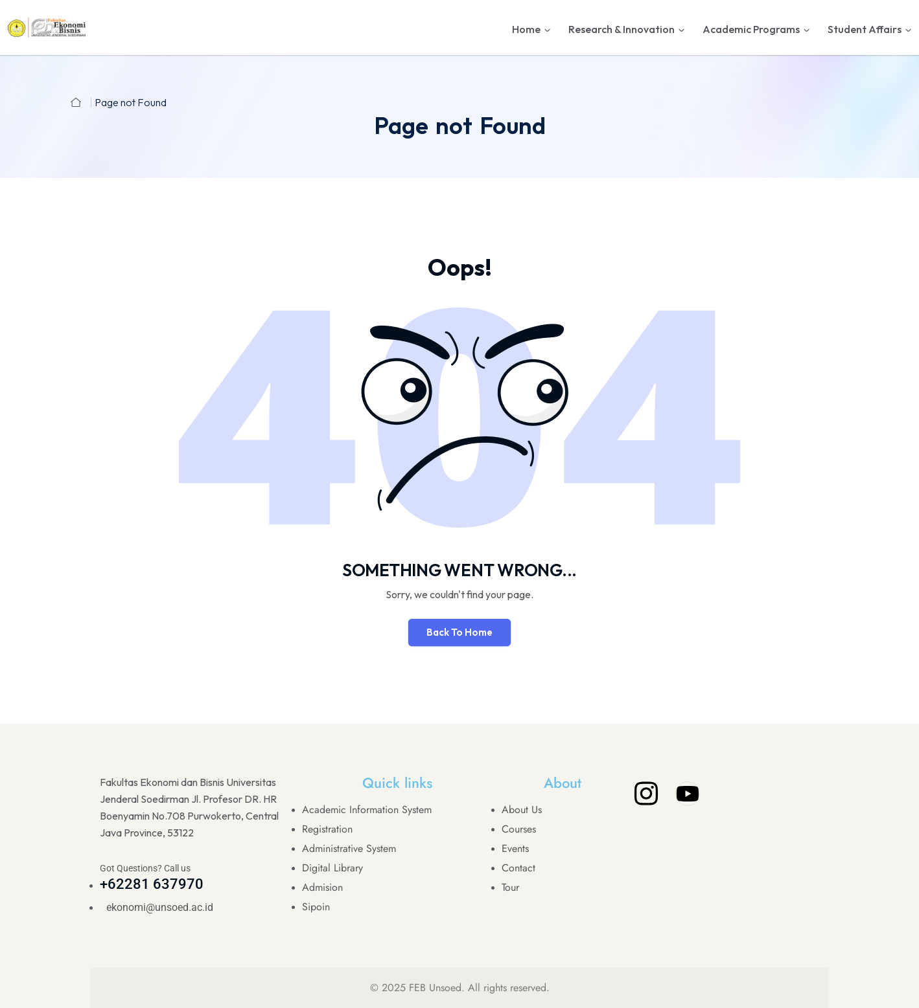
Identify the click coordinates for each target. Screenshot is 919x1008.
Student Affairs (865, 29)
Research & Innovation (621, 29)
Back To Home (459, 632)
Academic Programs (751, 29)
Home (526, 29)
